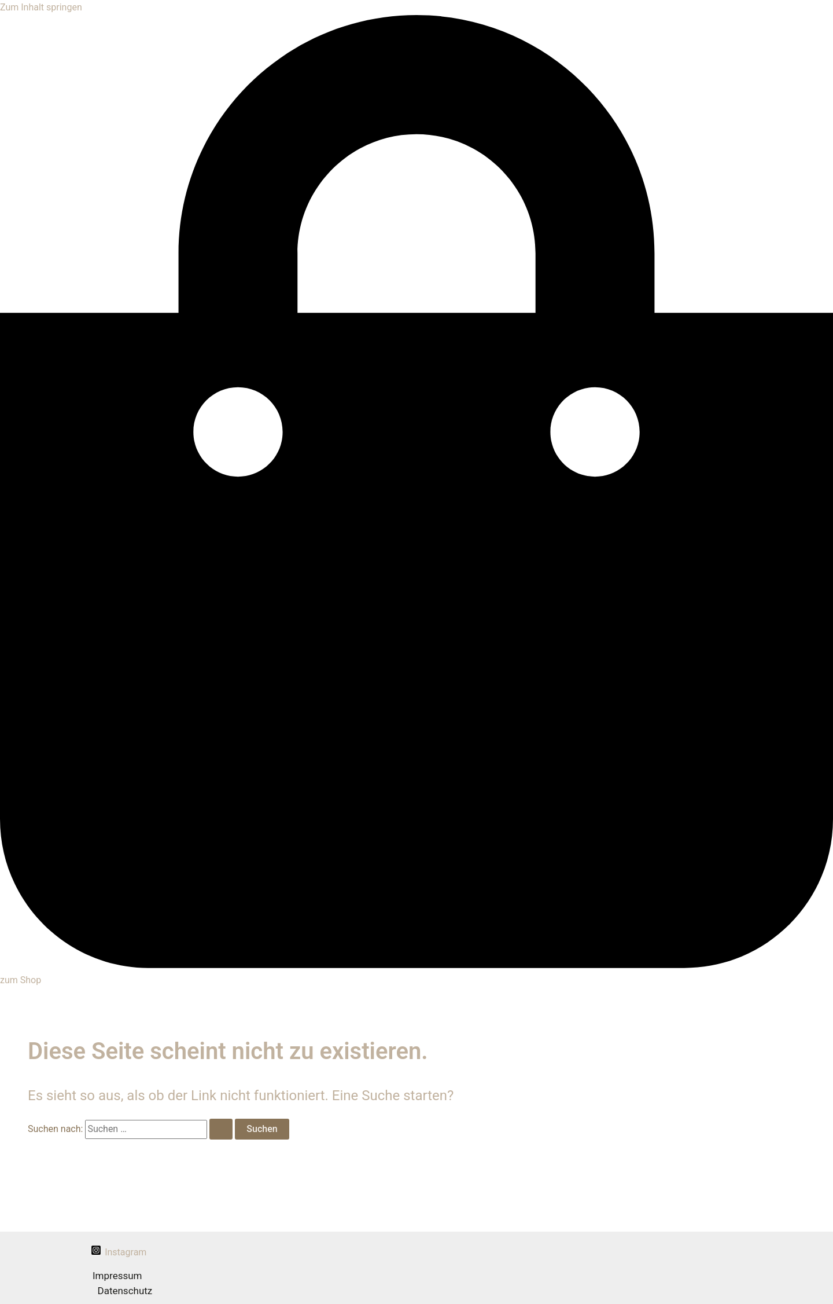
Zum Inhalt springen (41, 7)
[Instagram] (118, 1252)
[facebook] (74, 1251)
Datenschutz (125, 1290)
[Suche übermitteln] (221, 1129)
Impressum (117, 1275)
